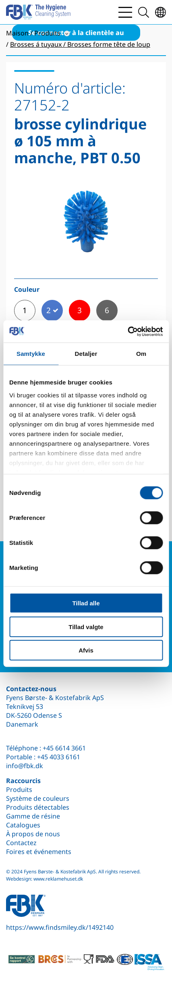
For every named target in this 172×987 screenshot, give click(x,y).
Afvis (86, 650)
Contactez (21, 842)
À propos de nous (33, 833)
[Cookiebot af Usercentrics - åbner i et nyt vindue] (127, 331)
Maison (17, 33)
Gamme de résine (33, 816)
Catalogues (23, 825)
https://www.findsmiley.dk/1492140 (60, 927)
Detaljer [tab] (86, 353)
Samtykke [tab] (31, 353)
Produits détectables (37, 807)
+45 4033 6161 (58, 756)
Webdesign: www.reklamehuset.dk (44, 878)
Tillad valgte (85, 626)
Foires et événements (38, 851)
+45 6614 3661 (64, 748)
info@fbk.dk (24, 765)
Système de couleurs (37, 798)
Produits (19, 789)
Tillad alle (85, 603)
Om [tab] (141, 353)
